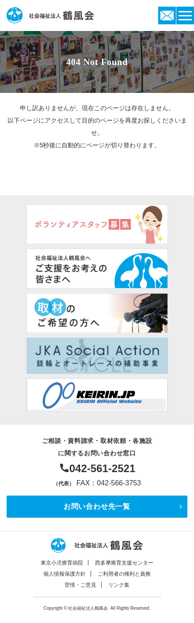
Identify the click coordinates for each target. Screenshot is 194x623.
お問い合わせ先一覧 (97, 506)
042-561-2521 (102, 468)
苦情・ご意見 (80, 585)
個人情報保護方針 (64, 574)
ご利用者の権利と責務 (124, 574)
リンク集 (118, 585)
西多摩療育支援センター (124, 563)
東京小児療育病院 (62, 563)
